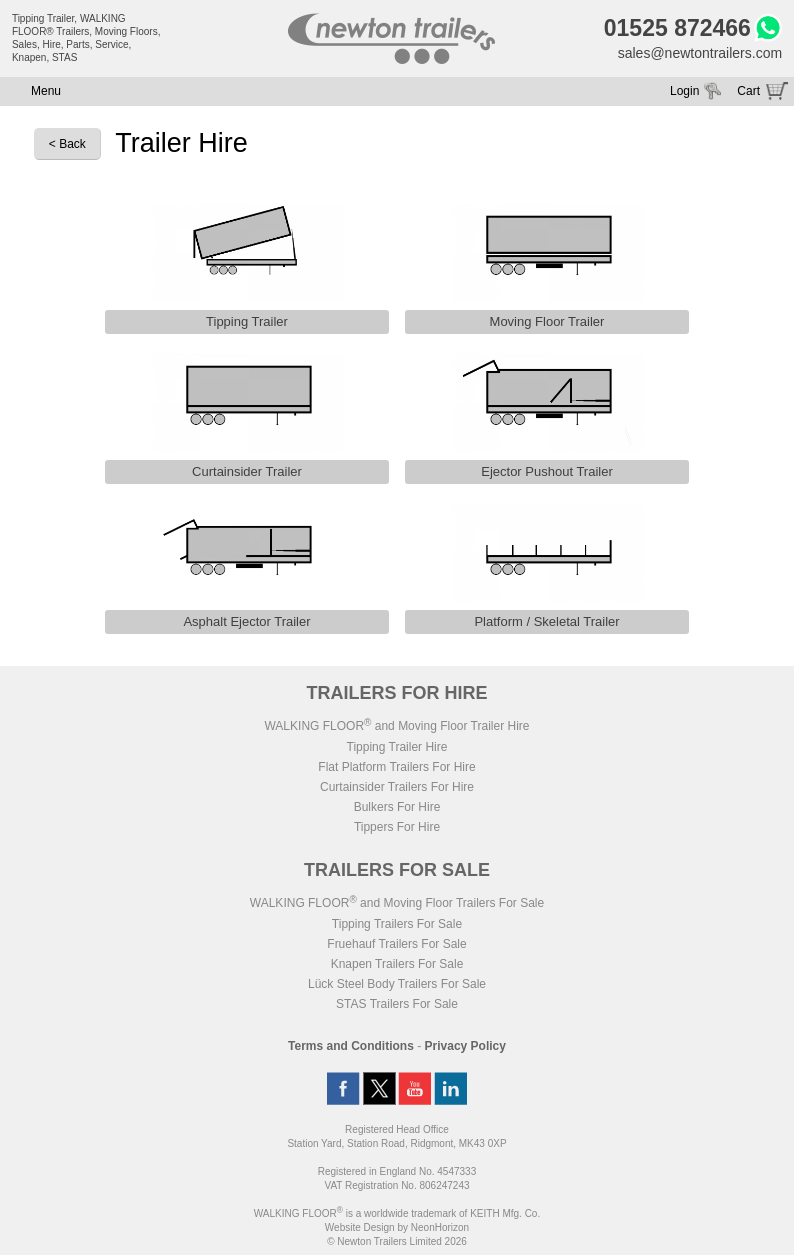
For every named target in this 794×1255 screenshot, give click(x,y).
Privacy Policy (465, 1046)
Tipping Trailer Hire (397, 747)
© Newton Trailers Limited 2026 (397, 1241)
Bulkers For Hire (397, 807)
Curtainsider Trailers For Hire (397, 787)
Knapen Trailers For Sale (397, 964)
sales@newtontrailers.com (700, 53)
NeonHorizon (440, 1227)
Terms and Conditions (351, 1046)
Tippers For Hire (397, 827)
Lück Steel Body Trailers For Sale (397, 984)
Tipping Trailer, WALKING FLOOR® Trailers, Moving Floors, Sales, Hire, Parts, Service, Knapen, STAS (86, 38)
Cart (748, 91)
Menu (46, 91)
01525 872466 (677, 28)
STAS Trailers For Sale (397, 1004)
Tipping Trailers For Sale (397, 924)
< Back (67, 144)
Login (684, 91)
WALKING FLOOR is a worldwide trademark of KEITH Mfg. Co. (397, 1213)
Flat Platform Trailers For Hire (396, 767)
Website (360, 1227)
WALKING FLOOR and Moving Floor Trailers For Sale (397, 903)
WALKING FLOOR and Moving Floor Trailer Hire (396, 726)
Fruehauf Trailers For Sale (396, 944)
